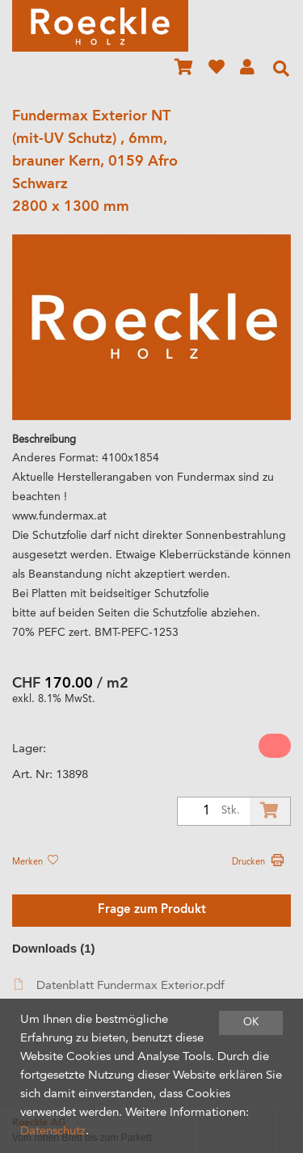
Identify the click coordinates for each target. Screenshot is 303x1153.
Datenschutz (53, 1132)
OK (251, 1022)
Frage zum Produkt (152, 910)
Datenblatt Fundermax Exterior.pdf (120, 985)
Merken (34, 862)
